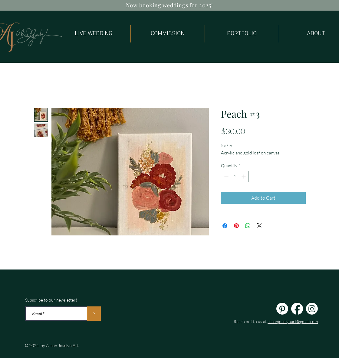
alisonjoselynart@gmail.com (293, 321)
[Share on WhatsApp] (248, 225)
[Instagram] (312, 309)
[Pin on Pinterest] (236, 225)
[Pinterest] (282, 309)
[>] (94, 313)
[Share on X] (259, 225)
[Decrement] (225, 176)
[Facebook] (297, 309)
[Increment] (244, 176)
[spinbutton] (234, 176)
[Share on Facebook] (225, 225)
